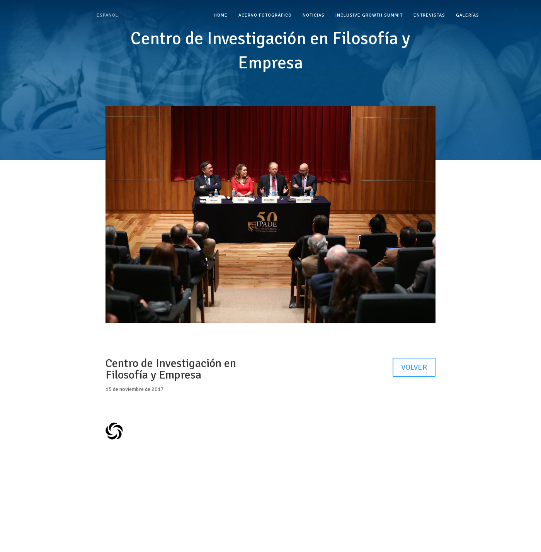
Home (221, 15)
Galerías (467, 15)
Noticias (314, 15)
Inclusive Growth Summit (369, 15)
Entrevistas (429, 15)
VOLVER (414, 367)
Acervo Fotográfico (265, 15)
